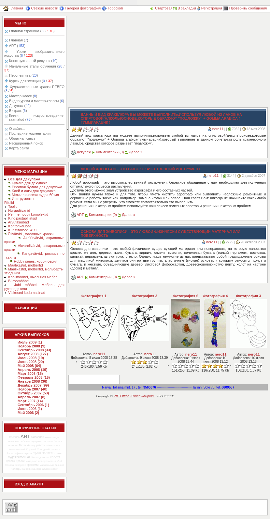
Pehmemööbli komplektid (28, 214)
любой (58, 461)
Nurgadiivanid (19, 210)
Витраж (18, 111)
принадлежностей (47, 468)
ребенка (25, 441)
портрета (36, 441)
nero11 (217, 129)
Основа (9, 465)
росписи (48, 441)
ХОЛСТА (55, 457)
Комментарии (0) (110, 152)
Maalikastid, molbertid (25, 265)
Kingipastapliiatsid (22, 218)
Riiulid (9, 203)
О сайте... (17, 128)
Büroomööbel (18, 281)
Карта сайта (19, 148)
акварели (20, 465)
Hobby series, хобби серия (35, 261)
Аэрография (14, 453)
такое (58, 453)
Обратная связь (22, 138)
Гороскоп (112, 8)
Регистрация (209, 8)
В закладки (184, 8)
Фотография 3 (144, 296)
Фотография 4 (215, 296)
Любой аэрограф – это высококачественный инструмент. (141, 169)
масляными (46, 465)
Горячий (31, 449)
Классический (16, 449)
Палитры (15, 468)
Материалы (53, 445)
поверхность (45, 461)
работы (41, 445)
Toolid (13, 206)
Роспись (14, 437)
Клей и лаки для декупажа (33, 191)
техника (55, 449)
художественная (19, 457)
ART (16, 46)
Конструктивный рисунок (33, 61)
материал (31, 461)
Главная (13, 8)
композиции (52, 437)
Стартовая (161, 8)
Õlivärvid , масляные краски (30, 234)
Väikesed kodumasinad (26, 293)
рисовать (13, 441)
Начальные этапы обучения (34, 68)
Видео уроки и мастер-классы (36, 101)
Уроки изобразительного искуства (34, 53)
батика (58, 441)
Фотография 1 (94, 296)
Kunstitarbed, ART (22, 230)
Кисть (35, 457)
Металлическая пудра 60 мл (35, 195)
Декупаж (20, 106)
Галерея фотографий (80, 8)
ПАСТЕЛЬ (48, 453)
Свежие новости (41, 8)
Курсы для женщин (30, 81)
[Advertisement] (159, 61)
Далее (135, 152)
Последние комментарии (29, 133)
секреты (27, 453)
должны (44, 457)
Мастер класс (23, 96)
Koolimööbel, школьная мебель (33, 277)
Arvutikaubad (18, 222)
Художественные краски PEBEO (34, 89)
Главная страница (31, 31)
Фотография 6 (185, 296)
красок (11, 461)
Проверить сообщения (245, 8)
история (13, 445)
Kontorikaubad (19, 226)
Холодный (43, 449)
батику (31, 445)
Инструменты (23, 199)
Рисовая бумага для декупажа (37, 187)
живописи (37, 437)
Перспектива (23, 75)
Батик (22, 445)
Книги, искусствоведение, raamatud (36, 117)
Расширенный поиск (26, 143)
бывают (59, 465)
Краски (20, 461)
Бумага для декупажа (29, 183)
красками (32, 465)
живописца (29, 468)
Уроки (37, 453)
